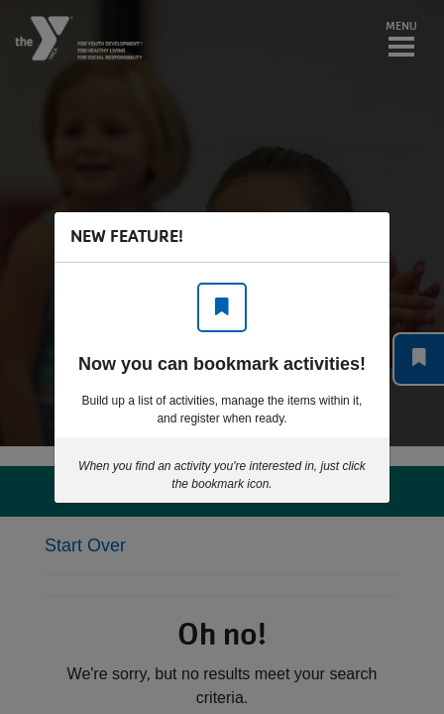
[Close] (364, 237)
